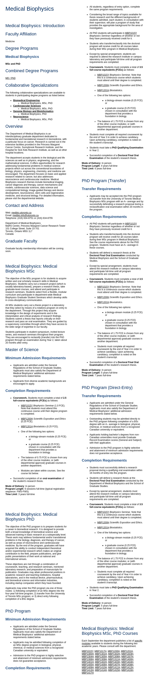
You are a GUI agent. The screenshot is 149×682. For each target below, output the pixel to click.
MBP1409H (88, 667)
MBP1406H (101, 664)
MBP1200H (27, 418)
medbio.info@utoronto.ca (26, 215)
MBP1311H (114, 659)
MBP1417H (88, 673)
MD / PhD (10, 78)
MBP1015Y (27, 405)
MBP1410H (101, 667)
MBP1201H (27, 426)
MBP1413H (88, 670)
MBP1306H (114, 656)
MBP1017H (100, 651)
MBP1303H (127, 654)
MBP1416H (127, 670)
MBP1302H (114, 654)
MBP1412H (127, 667)
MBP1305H (101, 656)
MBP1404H (127, 662)
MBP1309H (101, 659)
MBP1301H (101, 654)
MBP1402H (101, 662)
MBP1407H (114, 664)
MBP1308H (88, 659)
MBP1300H (88, 654)
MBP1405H (88, 664)
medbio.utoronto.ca (21, 212)
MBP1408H (127, 664)
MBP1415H (114, 670)
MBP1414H (101, 670)
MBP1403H (114, 662)
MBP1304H (88, 656)
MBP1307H (127, 656)
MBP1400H (127, 659)
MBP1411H (114, 667)
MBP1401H (88, 662)
